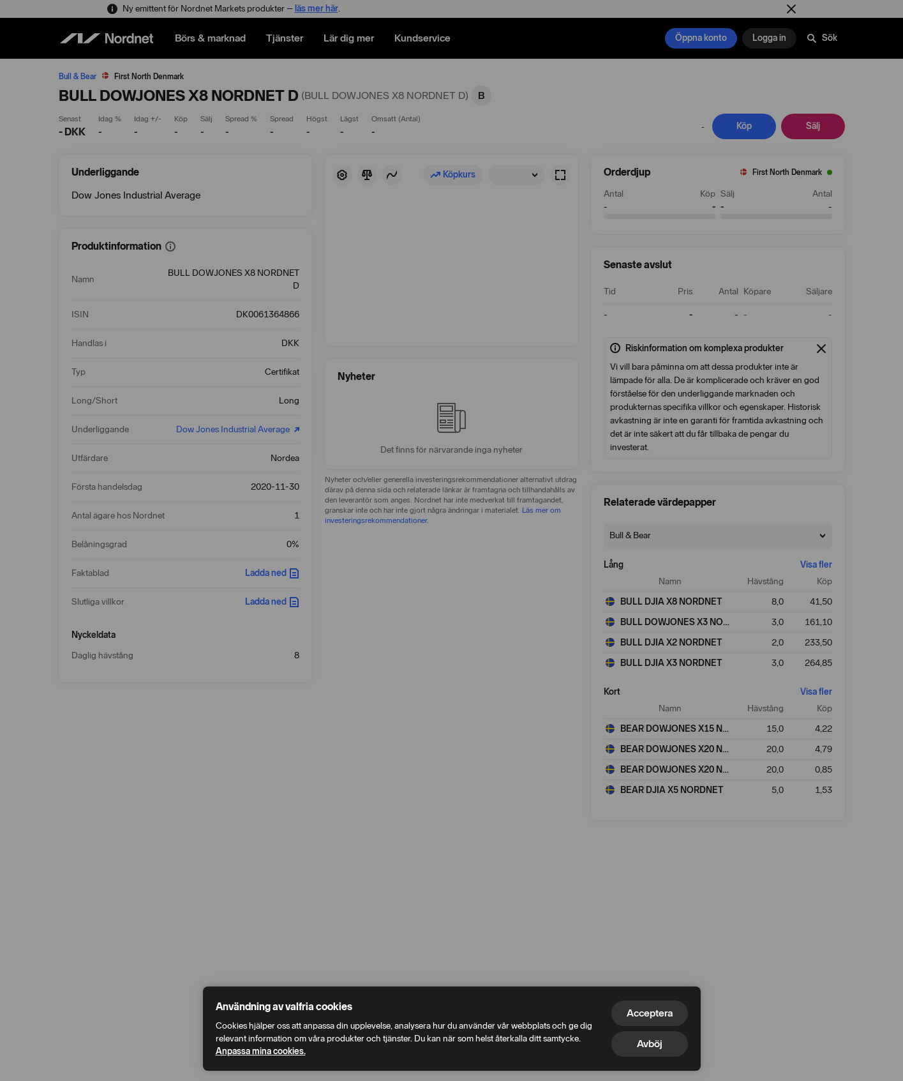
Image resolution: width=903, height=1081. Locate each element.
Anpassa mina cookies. (261, 1051)
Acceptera (650, 1013)
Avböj (649, 1044)
